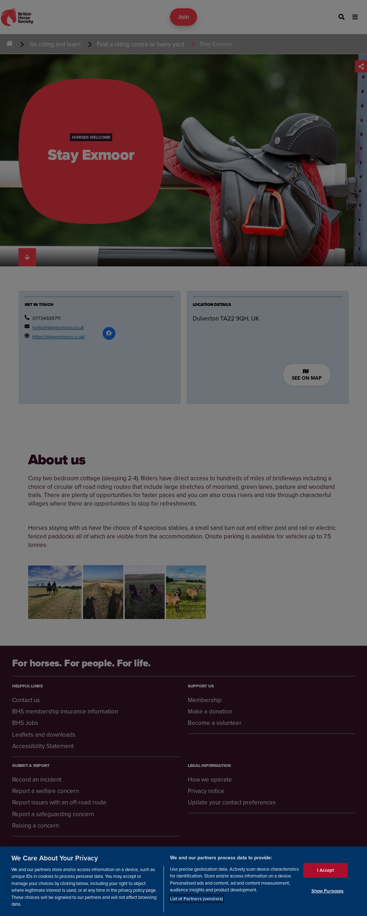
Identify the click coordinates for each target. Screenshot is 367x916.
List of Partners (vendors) (196, 898)
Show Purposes (327, 890)
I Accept (325, 870)
